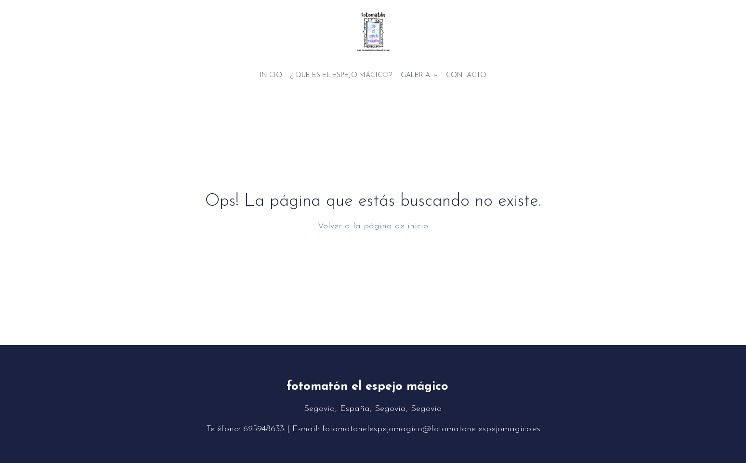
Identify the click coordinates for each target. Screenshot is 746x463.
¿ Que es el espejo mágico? (341, 75)
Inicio (271, 75)
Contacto (466, 75)
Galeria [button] (419, 75)
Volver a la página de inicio (373, 226)
